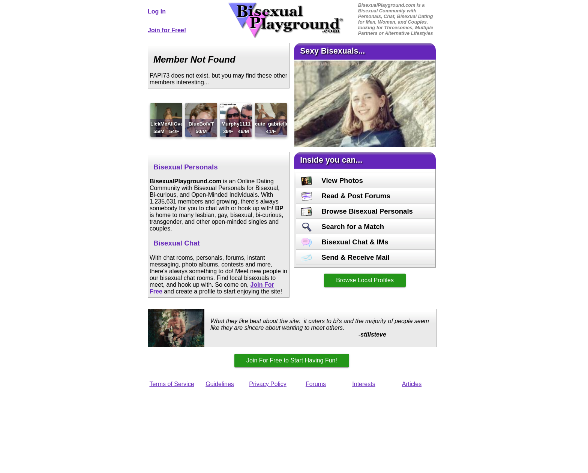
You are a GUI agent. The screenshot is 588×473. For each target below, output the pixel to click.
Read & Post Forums (345, 196)
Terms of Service (171, 384)
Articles (412, 384)
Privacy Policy (267, 384)
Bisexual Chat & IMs (344, 242)
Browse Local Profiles (365, 280)
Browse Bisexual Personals (357, 211)
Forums (316, 384)
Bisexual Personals (185, 167)
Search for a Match (342, 227)
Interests (363, 384)
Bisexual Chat (176, 243)
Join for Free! (167, 30)
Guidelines (220, 384)
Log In (157, 11)
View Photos (332, 180)
